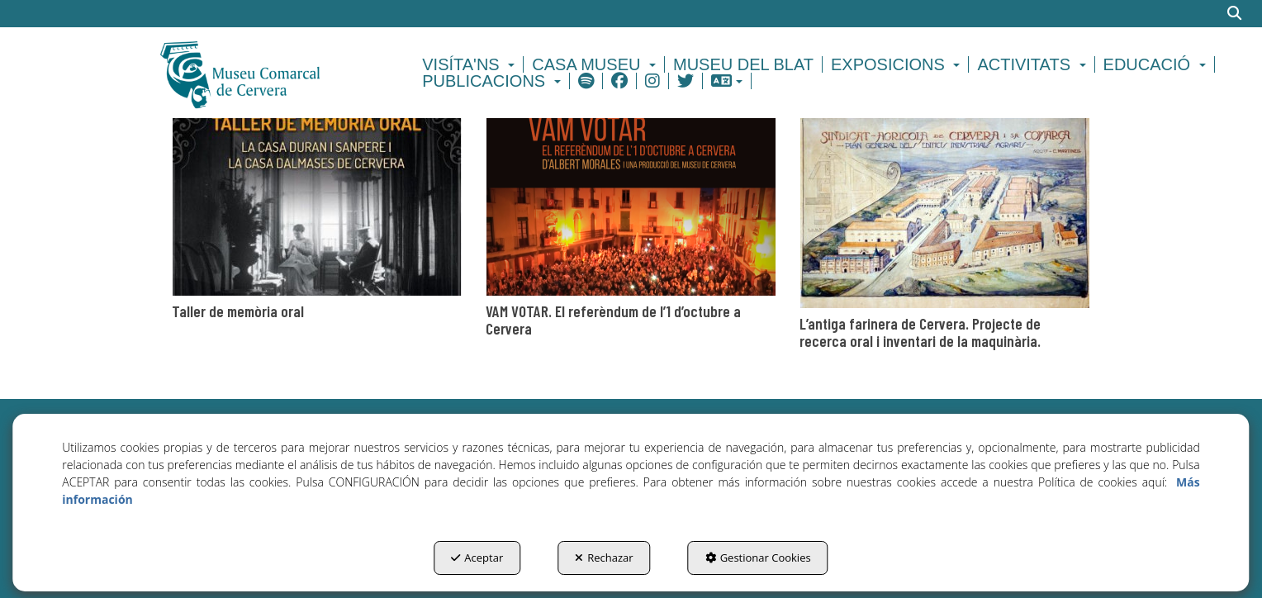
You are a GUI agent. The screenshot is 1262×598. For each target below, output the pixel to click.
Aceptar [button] (477, 557)
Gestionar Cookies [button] (758, 557)
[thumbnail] (317, 216)
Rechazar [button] (604, 557)
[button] (268, 72)
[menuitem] (471, 64)
